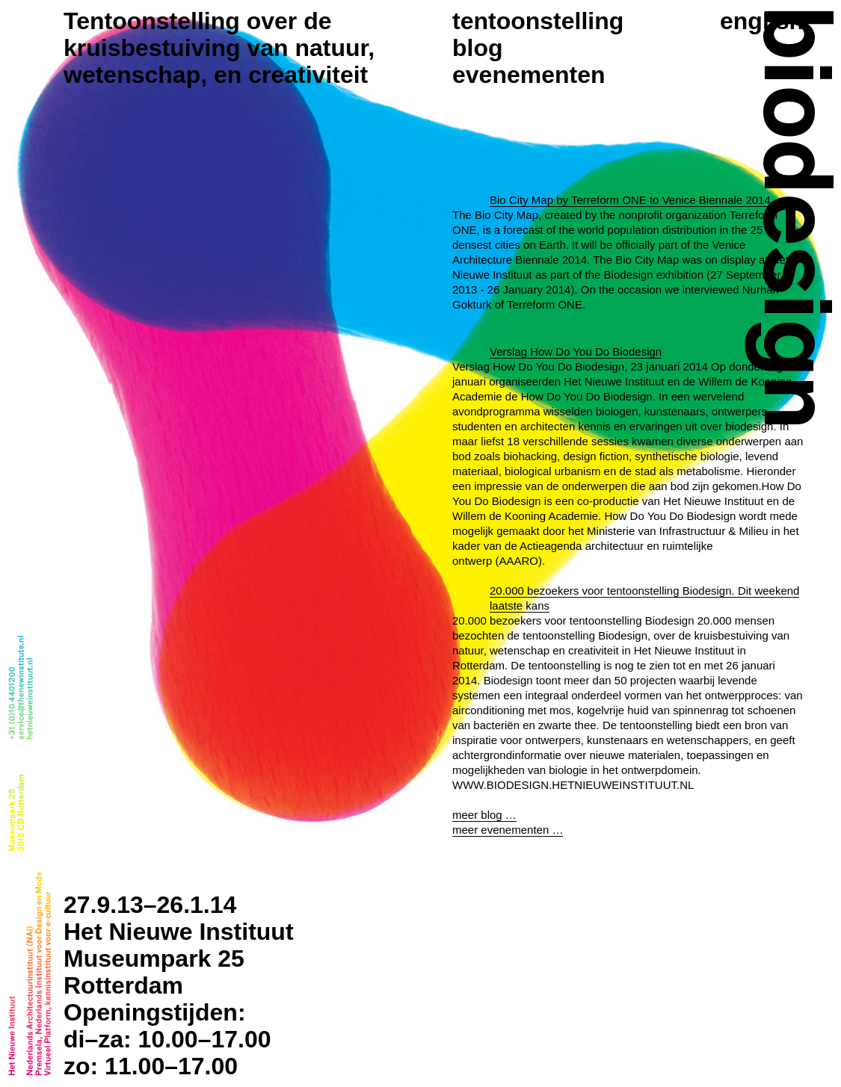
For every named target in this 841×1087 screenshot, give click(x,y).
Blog (477, 47)
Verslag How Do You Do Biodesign (576, 586)
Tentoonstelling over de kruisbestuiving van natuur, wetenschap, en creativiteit (219, 47)
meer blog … (484, 1049)
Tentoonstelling (537, 20)
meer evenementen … (507, 1064)
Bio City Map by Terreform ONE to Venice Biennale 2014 (630, 199)
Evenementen (529, 74)
